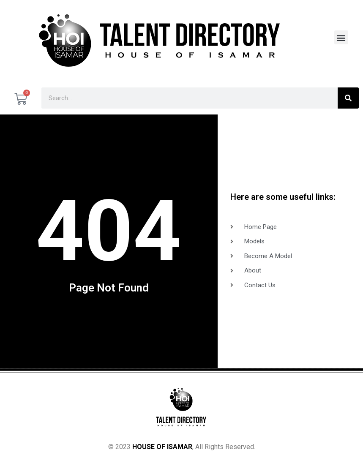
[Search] (348, 98)
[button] (341, 37)
